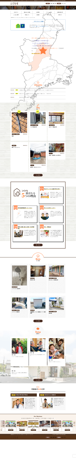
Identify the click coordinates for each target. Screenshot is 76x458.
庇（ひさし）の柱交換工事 (54, 280)
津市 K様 (14, 355)
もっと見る (38, 175)
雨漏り (13, 136)
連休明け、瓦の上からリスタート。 (36, 167)
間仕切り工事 (32, 280)
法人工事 (32, 310)
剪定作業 (50, 313)
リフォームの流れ (49, 12)
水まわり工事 (52, 125)
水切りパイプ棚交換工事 (53, 127)
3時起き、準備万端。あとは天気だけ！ (56, 155)
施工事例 (38, 12)
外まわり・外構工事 (16, 134)
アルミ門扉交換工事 (34, 127)
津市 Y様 (51, 360)
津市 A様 (32, 353)
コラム (32, 165)
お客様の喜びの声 (60, 12)
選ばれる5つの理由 (27, 12)
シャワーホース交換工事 (16, 289)
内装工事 (14, 156)
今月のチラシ (16, 12)
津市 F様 (14, 382)
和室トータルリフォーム (16, 158)
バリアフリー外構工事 (16, 312)
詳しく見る (38, 245)
